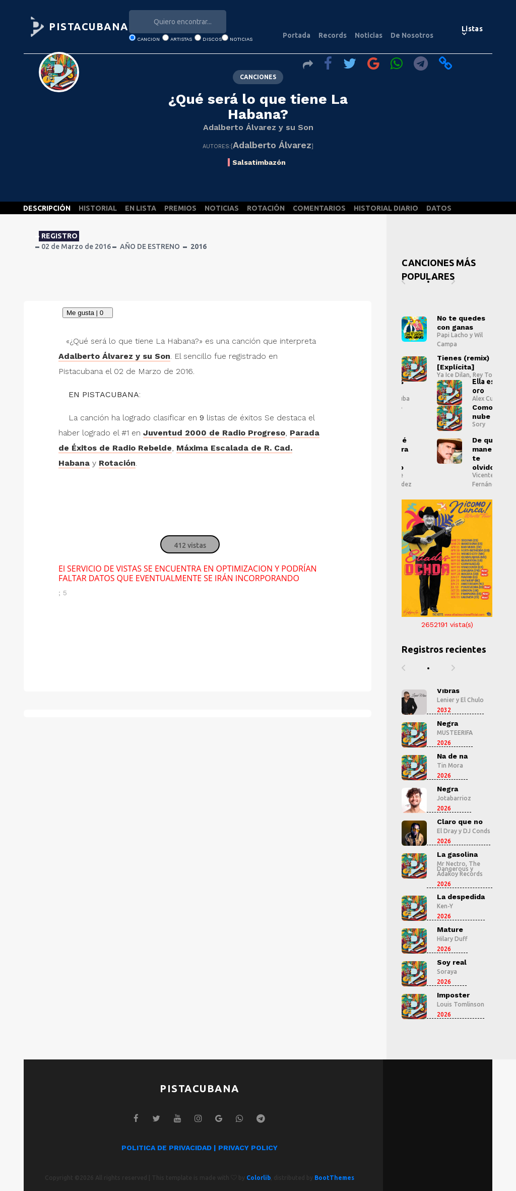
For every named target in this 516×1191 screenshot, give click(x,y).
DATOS (439, 208)
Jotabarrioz (454, 798)
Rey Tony (486, 374)
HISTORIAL (98, 208)
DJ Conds (476, 831)
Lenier (446, 700)
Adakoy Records (460, 873)
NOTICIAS (222, 208)
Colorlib (258, 1177)
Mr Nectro (451, 863)
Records (332, 35)
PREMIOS (180, 208)
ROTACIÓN (266, 208)
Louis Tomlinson (460, 1004)
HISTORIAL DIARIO (386, 208)
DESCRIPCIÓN (47, 208)
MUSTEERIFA (455, 732)
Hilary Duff (452, 938)
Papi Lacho (452, 335)
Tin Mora (450, 765)
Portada (296, 35)
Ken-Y (445, 906)
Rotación (117, 463)
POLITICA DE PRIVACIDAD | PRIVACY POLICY (199, 1148)
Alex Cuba (486, 398)
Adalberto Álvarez (272, 145)
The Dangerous (458, 866)
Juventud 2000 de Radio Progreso (214, 432)
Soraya (447, 971)
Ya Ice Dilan (453, 374)
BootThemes (334, 1177)
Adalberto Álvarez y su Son (258, 127)
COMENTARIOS (319, 208)
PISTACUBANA (88, 26)
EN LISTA (140, 208)
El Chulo (472, 700)
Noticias (368, 35)
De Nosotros (412, 35)
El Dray (447, 831)
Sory (478, 424)
